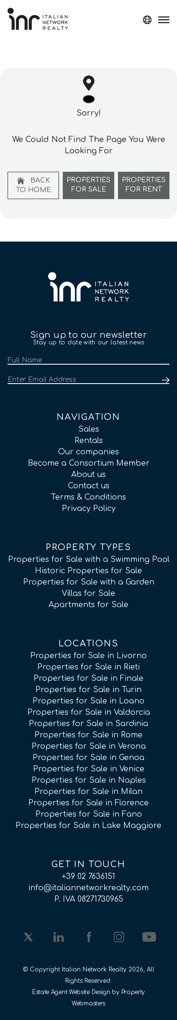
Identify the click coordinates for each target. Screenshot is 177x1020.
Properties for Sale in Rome (88, 735)
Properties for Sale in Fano (88, 814)
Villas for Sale (88, 593)
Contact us (89, 486)
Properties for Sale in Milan (88, 791)
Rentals (89, 440)
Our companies (88, 452)
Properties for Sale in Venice (88, 769)
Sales (88, 429)
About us (88, 474)
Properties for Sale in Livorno (88, 656)
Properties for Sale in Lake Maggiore (88, 825)
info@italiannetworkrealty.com (88, 888)
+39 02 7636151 (88, 876)
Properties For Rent (144, 184)
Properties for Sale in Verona (89, 746)
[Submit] (163, 380)
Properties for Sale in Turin (88, 690)
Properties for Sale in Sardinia (88, 723)
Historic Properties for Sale (88, 571)
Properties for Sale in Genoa (88, 757)
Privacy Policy (89, 508)
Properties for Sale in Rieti (88, 667)
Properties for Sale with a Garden (88, 582)
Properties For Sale (88, 184)
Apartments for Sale (88, 605)
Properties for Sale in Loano (88, 701)
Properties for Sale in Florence (88, 803)
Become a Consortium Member (89, 463)
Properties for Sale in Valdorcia (88, 712)
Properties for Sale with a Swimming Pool (88, 559)
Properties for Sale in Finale (88, 678)
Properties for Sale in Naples (89, 780)
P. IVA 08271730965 (88, 899)
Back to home (33, 185)
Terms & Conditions (88, 497)
